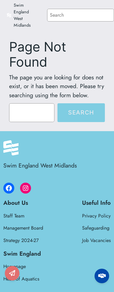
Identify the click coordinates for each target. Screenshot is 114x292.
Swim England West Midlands (40, 165)
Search (81, 112)
